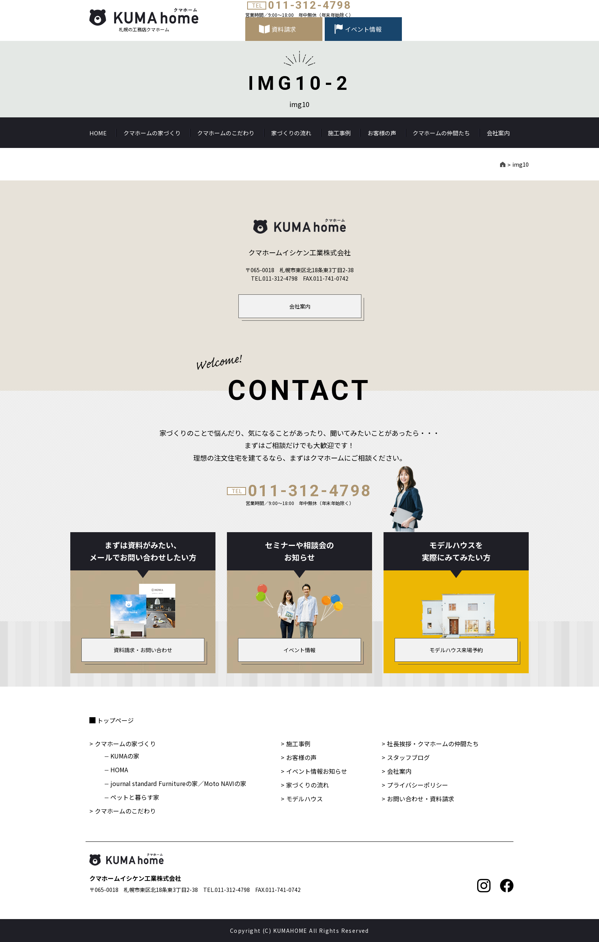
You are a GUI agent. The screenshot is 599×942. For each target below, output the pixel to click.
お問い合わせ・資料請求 (420, 798)
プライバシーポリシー (417, 784)
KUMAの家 (124, 755)
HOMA (119, 769)
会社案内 (498, 133)
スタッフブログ (408, 757)
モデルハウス (304, 798)
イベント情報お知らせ (316, 771)
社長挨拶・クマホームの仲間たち (433, 743)
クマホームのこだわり (225, 133)
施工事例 (339, 133)
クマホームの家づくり (152, 133)
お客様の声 (381, 133)
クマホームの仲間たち (441, 133)
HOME (98, 133)
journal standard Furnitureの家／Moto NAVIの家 (178, 783)
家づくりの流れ (291, 133)
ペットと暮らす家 (134, 797)
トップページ (115, 720)
